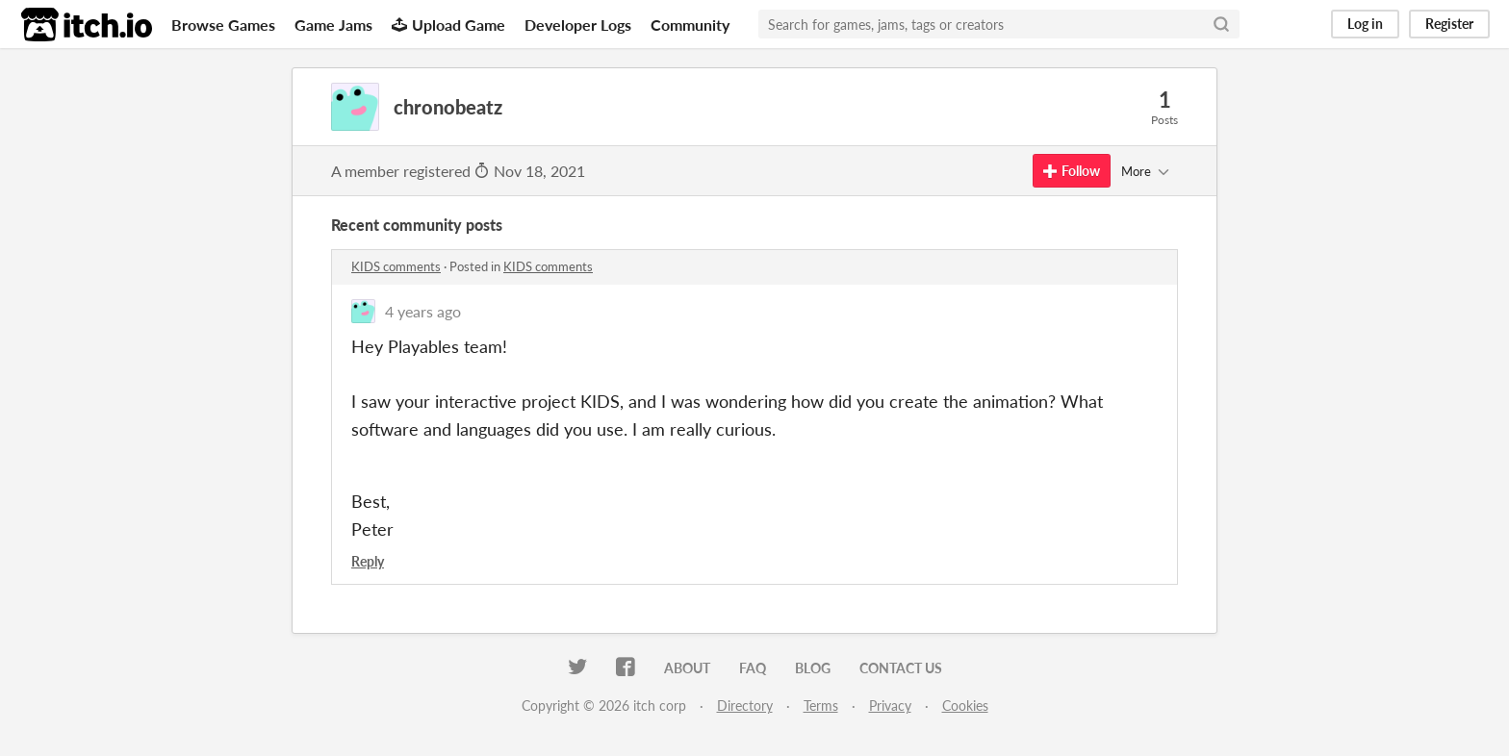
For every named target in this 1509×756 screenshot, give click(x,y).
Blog (813, 668)
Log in (1365, 23)
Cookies (965, 705)
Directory (745, 705)
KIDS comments (396, 266)
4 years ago (423, 311)
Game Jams (333, 24)
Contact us (900, 668)
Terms (821, 705)
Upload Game (448, 24)
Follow (1071, 171)
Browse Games (223, 24)
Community (690, 24)
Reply (367, 561)
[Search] (1221, 24)
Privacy (890, 705)
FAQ (752, 668)
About (687, 668)
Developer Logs (577, 24)
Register (1449, 23)
